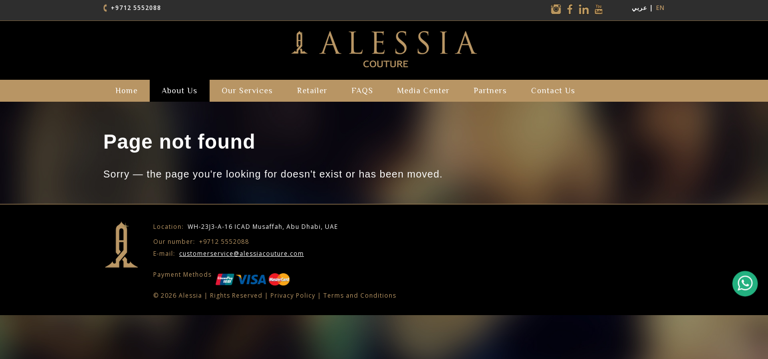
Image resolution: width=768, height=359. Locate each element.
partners (490, 90)
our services (247, 90)
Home (126, 90)
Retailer (312, 90)
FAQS (362, 90)
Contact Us (553, 90)
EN (660, 7)
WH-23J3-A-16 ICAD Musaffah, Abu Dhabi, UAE (245, 226)
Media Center (423, 90)
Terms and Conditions (359, 295)
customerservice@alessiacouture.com (241, 253)
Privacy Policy (292, 295)
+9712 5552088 (136, 7)
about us (180, 90)
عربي (639, 7)
